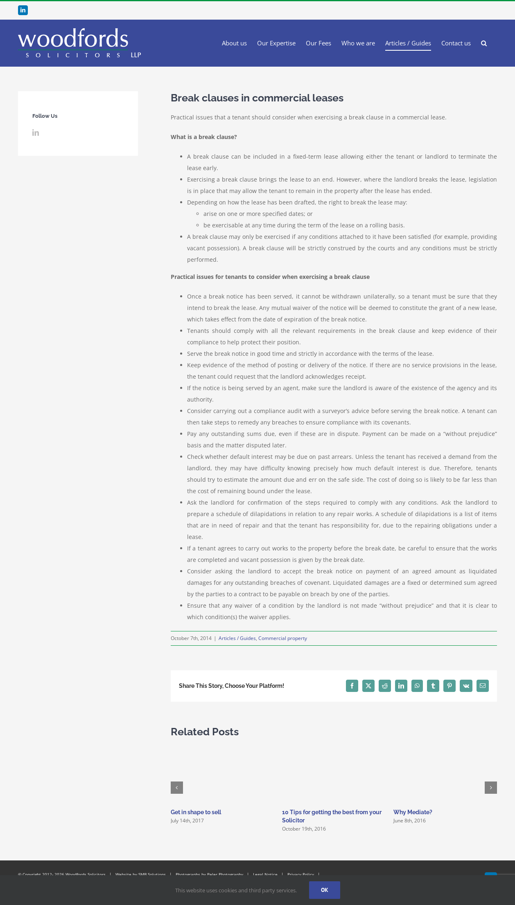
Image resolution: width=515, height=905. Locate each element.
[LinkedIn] (35, 132)
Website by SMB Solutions (140, 874)
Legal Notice (265, 874)
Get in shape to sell (196, 812)
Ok (324, 890)
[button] (484, 43)
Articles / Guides (237, 638)
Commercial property (282, 638)
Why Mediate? (412, 812)
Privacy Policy (300, 874)
